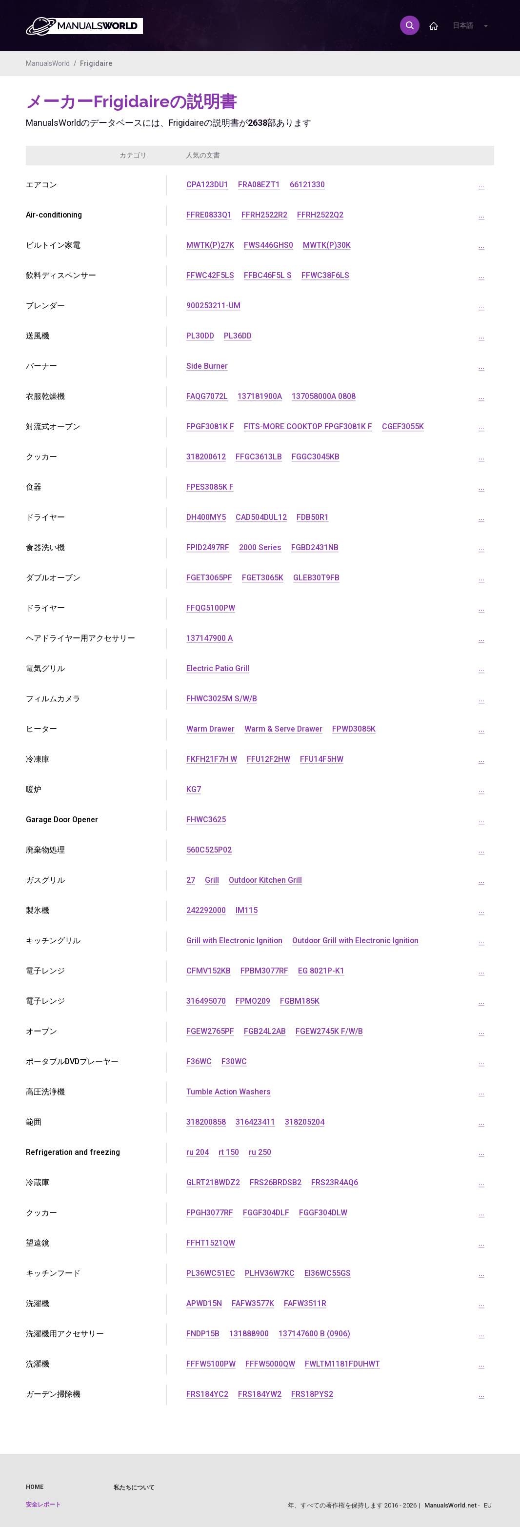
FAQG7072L (207, 396)
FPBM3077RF (264, 970)
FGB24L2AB (265, 1031)
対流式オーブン (53, 426)
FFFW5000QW (270, 1363)
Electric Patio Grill (218, 668)
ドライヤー (45, 517)
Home (34, 1487)
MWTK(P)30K (327, 245)
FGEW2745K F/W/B (329, 1031)
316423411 (255, 1122)
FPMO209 (253, 1001)
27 (190, 880)
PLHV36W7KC (270, 1273)
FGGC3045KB (316, 456)
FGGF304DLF (266, 1212)
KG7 (193, 789)
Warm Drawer (210, 729)
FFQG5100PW (210, 608)
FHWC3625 (206, 819)
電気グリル (45, 668)
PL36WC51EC (210, 1273)
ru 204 (197, 1152)
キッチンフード (53, 1273)
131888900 (249, 1333)
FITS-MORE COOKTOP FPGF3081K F (308, 426)
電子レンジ (45, 970)
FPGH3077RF (209, 1212)
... (481, 184)
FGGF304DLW (324, 1212)
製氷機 (37, 910)
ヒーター (41, 729)
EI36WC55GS (327, 1273)
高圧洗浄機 (45, 1091)
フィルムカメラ (53, 698)
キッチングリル (53, 940)
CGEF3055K (403, 426)
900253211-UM (213, 305)
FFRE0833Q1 (209, 214)
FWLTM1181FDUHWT (343, 1363)
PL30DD (200, 335)
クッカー (41, 456)
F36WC (199, 1061)
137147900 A (209, 638)
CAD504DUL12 (262, 517)
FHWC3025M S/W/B (221, 698)
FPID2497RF (208, 547)
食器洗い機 (45, 547)
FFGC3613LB (259, 456)
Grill (212, 880)
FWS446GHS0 (268, 245)
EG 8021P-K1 (321, 970)
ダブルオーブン (53, 577)
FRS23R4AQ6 (335, 1182)
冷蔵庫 (37, 1182)
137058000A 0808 (324, 396)
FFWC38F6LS (325, 275)
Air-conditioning (54, 214)
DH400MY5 (206, 517)
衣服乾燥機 (45, 396)
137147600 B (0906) (315, 1333)
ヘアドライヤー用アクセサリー (80, 638)
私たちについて (134, 1487)
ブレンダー (45, 305)
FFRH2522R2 (264, 214)
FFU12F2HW (269, 759)
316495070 (206, 1001)
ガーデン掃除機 (53, 1394)
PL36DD (239, 335)
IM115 (247, 910)
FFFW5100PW (211, 1363)
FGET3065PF (209, 577)
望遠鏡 (37, 1243)
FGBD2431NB (316, 547)
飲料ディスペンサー (61, 275)
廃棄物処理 (45, 849)
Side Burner (207, 366)
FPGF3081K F (210, 426)
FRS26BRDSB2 (276, 1182)
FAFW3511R (305, 1303)
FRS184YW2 (259, 1394)
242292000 (206, 910)
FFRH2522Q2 (320, 214)
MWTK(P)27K (210, 245)
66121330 (308, 184)
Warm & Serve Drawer (284, 729)
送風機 (37, 335)
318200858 (206, 1122)
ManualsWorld (48, 63)
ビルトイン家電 (53, 245)
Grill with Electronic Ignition (235, 940)
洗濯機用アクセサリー (65, 1333)
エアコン (41, 184)
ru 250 (260, 1152)
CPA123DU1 (207, 184)
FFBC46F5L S (268, 275)
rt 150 (229, 1152)
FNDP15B (203, 1333)
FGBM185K (300, 1001)
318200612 (206, 456)
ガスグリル (45, 880)
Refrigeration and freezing (73, 1152)
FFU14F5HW (322, 759)
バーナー (41, 366)
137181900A (260, 396)
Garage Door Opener (63, 819)
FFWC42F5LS (210, 275)
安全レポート (43, 1504)
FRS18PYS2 (312, 1394)
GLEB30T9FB (316, 577)
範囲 (33, 1122)
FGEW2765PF (210, 1031)
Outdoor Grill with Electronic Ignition (358, 940)
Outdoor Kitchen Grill (266, 880)
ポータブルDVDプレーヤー (73, 1061)
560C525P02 (209, 849)
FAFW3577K (253, 1303)
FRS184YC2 (207, 1394)
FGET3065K (262, 577)
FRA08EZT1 (260, 184)
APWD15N (204, 1303)
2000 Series (261, 547)
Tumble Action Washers (228, 1091)
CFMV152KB (208, 970)
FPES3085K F (210, 487)
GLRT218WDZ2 (213, 1182)
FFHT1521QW (210, 1243)
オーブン (41, 1031)
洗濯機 (37, 1303)
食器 (33, 487)
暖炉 (33, 789)
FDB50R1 (315, 517)
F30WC (234, 1061)
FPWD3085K (355, 729)
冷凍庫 (37, 759)
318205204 (304, 1122)
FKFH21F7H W (211, 759)
